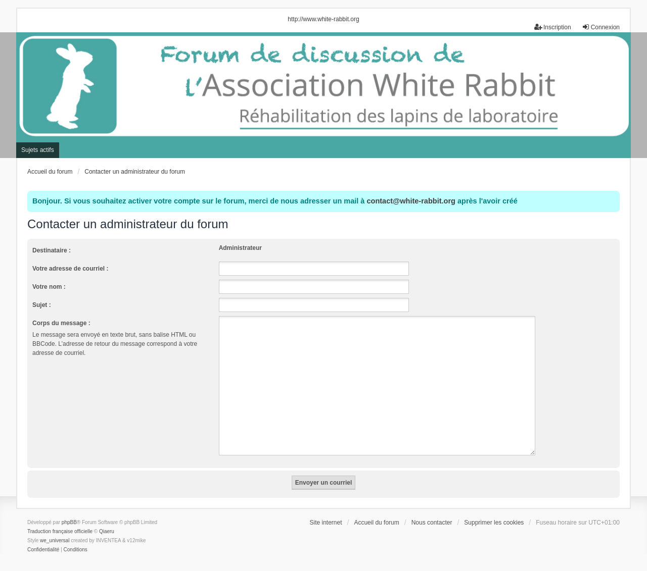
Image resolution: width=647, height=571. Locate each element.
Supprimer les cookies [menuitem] (494, 510)
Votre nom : (49, 286)
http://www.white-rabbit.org (323, 19)
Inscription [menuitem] (552, 27)
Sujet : (41, 304)
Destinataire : (51, 250)
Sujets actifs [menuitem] (37, 149)
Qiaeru (106, 519)
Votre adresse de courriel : (70, 268)
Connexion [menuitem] (601, 27)
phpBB (69, 510)
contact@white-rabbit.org (410, 201)
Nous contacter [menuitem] (431, 510)
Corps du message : (61, 323)
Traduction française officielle (60, 519)
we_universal (54, 528)
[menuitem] (43, 537)
